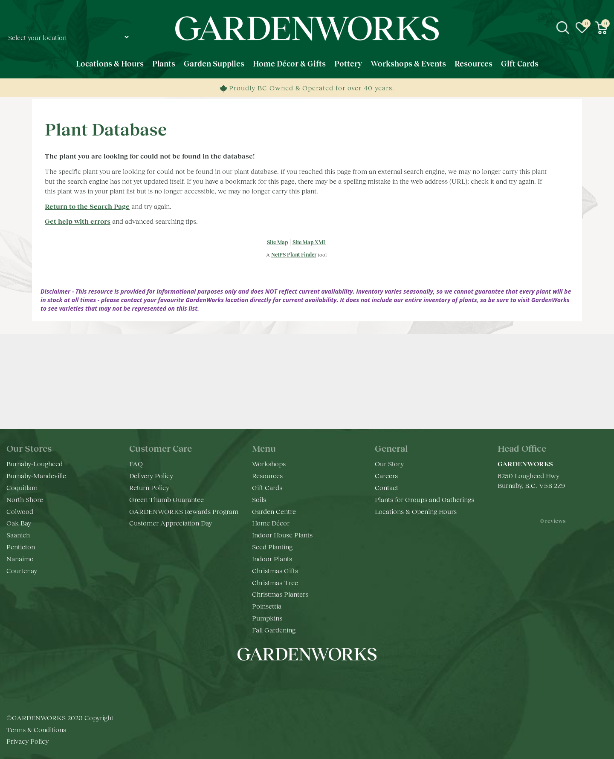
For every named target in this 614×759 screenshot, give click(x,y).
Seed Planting (272, 547)
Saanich (18, 535)
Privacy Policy (27, 741)
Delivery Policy (151, 475)
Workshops (269, 463)
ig (298, 679)
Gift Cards (267, 487)
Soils (259, 499)
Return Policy (149, 487)
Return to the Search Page (87, 206)
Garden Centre (274, 511)
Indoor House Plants (282, 535)
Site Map (277, 242)
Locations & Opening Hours (416, 511)
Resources (267, 475)
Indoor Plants (272, 558)
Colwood (19, 511)
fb (281, 679)
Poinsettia (266, 606)
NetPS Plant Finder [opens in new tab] (293, 254)
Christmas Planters (280, 594)
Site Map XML (309, 242)
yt (315, 679)
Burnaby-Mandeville (36, 475)
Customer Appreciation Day (170, 523)
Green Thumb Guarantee (166, 499)
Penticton (20, 547)
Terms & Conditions (36, 729)
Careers (386, 475)
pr (332, 679)
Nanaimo (20, 558)
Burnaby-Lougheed (34, 463)
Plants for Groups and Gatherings (424, 499)
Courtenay (21, 570)
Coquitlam (22, 487)
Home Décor (271, 523)
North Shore (24, 499)
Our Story (389, 463)
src (562, 27)
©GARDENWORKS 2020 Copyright (59, 717)
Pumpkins (267, 618)
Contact (386, 487)
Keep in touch (307, 401)
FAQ (136, 463)
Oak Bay (18, 523)
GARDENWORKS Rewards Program (183, 511)
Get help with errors (77, 221)
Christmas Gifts (275, 570)
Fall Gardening (273, 630)
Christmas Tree (275, 582)
